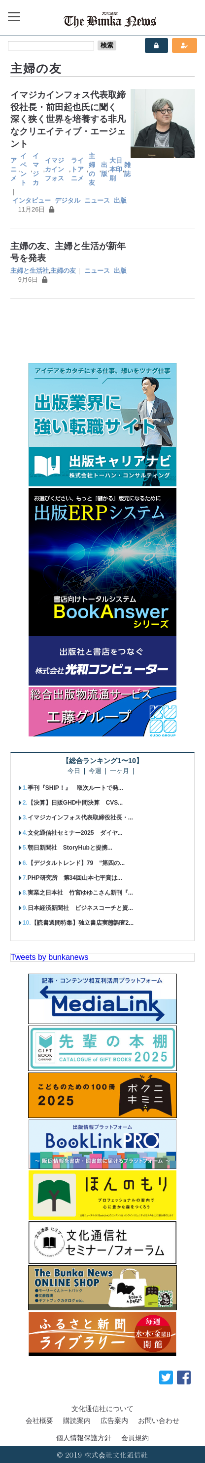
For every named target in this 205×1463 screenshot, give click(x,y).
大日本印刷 (115, 169)
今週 (95, 771)
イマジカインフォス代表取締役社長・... (80, 817)
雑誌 (127, 169)
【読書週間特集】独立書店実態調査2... (82, 922)
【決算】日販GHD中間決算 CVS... (75, 802)
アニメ (13, 169)
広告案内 (114, 1420)
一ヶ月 (119, 771)
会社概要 (39, 1420)
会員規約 (135, 1438)
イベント (23, 169)
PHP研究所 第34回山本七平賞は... (75, 877)
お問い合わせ (158, 1420)
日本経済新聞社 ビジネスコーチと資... (80, 907)
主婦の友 (92, 169)
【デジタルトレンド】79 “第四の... (76, 863)
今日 (74, 771)
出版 (104, 169)
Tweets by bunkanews (49, 957)
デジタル (67, 200)
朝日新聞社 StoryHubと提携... (70, 847)
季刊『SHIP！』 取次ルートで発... (75, 787)
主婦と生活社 (29, 270)
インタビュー (31, 200)
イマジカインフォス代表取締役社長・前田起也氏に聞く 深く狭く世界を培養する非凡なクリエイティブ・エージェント (68, 119)
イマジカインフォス (54, 169)
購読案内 (77, 1420)
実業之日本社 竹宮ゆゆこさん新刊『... (80, 892)
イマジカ (36, 169)
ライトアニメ (77, 169)
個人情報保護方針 (83, 1438)
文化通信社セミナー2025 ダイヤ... (75, 832)
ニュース (97, 200)
